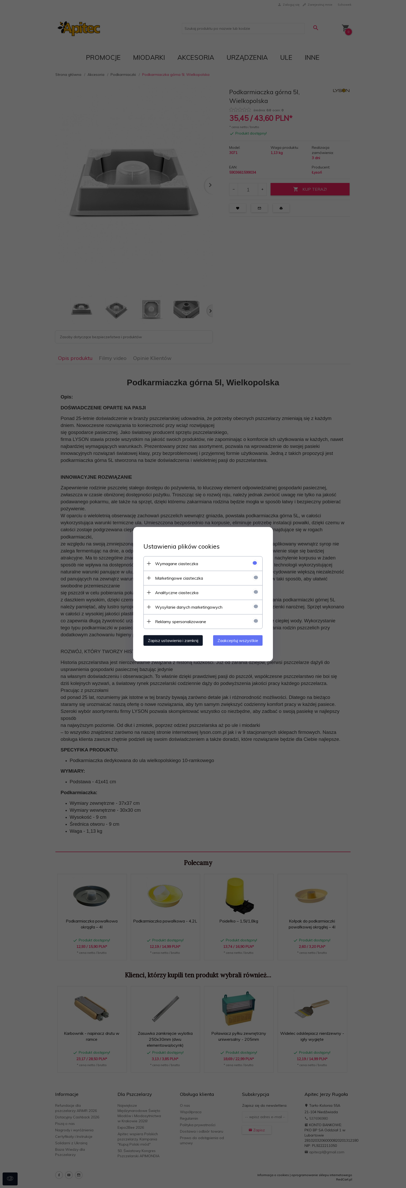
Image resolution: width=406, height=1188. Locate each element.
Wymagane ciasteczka (176, 563)
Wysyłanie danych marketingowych (188, 606)
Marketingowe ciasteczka (179, 577)
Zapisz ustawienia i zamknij (173, 640)
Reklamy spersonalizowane (180, 621)
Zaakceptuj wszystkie (238, 640)
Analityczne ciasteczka (176, 592)
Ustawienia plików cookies (181, 546)
